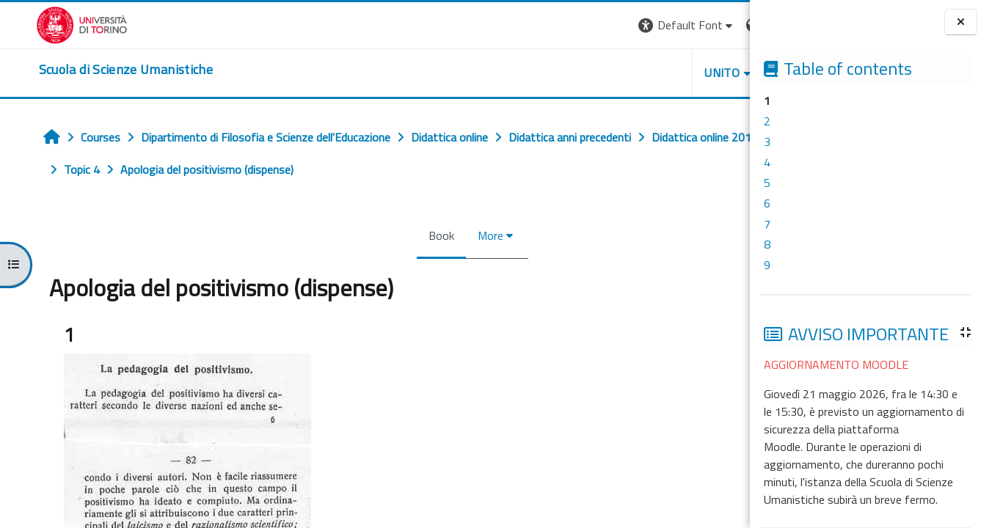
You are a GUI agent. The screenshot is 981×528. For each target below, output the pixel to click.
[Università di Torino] (46, 23)
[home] (90, 70)
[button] (543, 25)
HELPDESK (661, 72)
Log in (723, 25)
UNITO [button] (578, 72)
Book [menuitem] (351, 235)
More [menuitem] (400, 235)
